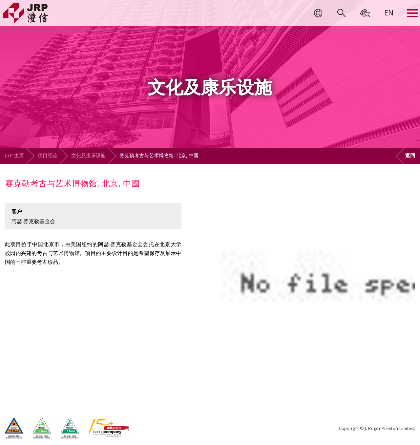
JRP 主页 (14, 155)
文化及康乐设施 (88, 155)
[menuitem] (388, 12)
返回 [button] (410, 155)
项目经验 (47, 155)
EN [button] (388, 12)
